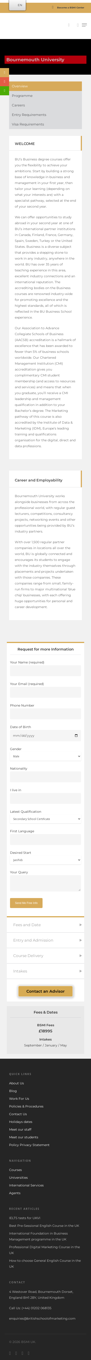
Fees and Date (27, 925)
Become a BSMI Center (66, 7)
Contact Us (18, 1114)
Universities (18, 1178)
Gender (45, 754)
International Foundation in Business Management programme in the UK (38, 1236)
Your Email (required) (45, 690)
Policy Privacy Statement (29, 1145)
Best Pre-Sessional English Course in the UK (44, 1226)
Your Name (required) (45, 668)
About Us (16, 1083)
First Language (45, 837)
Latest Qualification (45, 816)
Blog (13, 1091)
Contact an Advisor (45, 991)
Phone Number (45, 711)
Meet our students (23, 1137)
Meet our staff (20, 1129)
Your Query (45, 881)
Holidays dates (20, 1122)
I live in (45, 796)
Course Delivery (28, 955)
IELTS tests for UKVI (24, 1218)
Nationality (45, 774)
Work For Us (19, 1099)
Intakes (20, 971)
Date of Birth (45, 733)
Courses (15, 1170)
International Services (26, 1185)
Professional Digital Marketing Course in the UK (44, 1250)
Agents (14, 1193)
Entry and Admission (33, 940)
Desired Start (45, 857)
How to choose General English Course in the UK (45, 1264)
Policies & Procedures (26, 1106)
